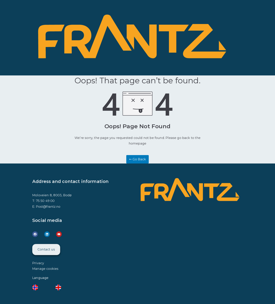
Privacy (38, 263)
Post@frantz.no (48, 207)
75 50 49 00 (45, 201)
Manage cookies (45, 269)
